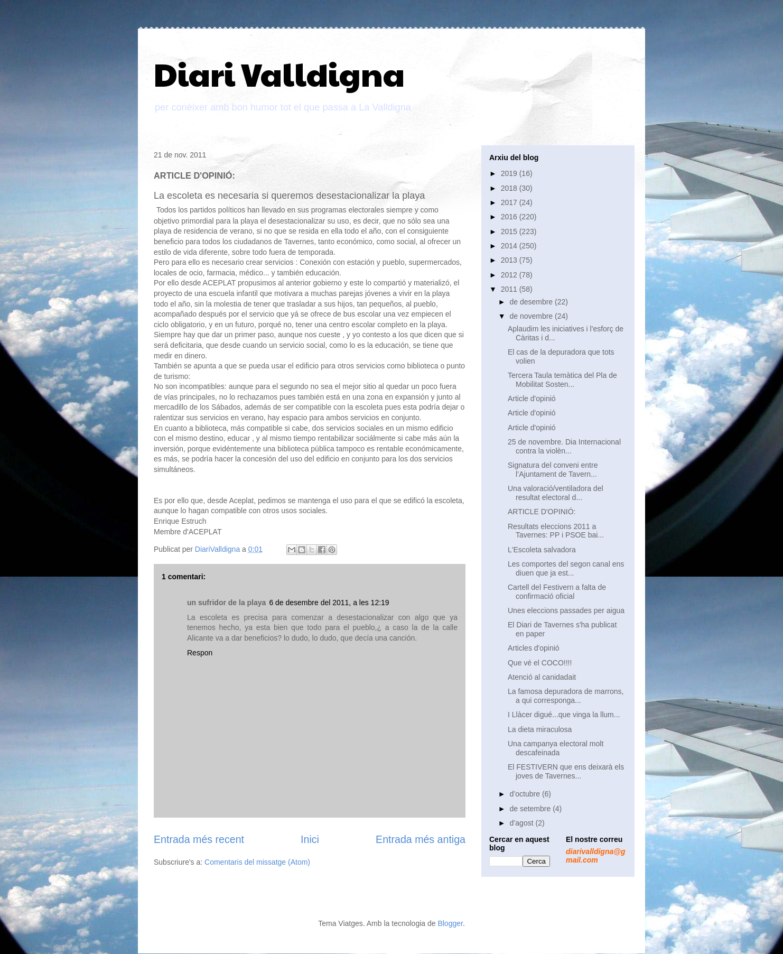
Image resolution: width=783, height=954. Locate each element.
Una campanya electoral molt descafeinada (555, 748)
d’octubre (525, 794)
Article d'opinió (532, 398)
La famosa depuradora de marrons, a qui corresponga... (565, 696)
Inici (310, 839)
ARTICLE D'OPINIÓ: (541, 511)
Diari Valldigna (279, 73)
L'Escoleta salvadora (542, 549)
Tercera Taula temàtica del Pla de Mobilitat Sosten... (562, 379)
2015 (510, 231)
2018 (510, 188)
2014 (510, 246)
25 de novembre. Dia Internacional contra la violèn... (564, 446)
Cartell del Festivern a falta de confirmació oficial (557, 591)
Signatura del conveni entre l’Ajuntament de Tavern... (553, 469)
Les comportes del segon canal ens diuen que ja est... (566, 568)
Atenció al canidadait (542, 677)
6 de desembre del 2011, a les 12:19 (329, 602)
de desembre (532, 302)
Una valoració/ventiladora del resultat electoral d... (555, 493)
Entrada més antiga (420, 839)
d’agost (522, 823)
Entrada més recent (199, 839)
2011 (510, 289)
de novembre (532, 316)
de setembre (531, 808)
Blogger (449, 923)
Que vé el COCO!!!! (540, 663)
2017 (510, 202)
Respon (199, 653)
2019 (510, 173)
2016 (510, 216)
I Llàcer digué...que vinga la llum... (564, 714)
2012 (510, 275)
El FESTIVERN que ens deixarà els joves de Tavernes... (566, 771)
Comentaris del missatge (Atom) (257, 862)
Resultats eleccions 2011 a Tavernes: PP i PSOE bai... (556, 531)
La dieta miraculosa (540, 729)
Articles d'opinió (534, 648)
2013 (510, 260)
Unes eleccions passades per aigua (566, 610)
